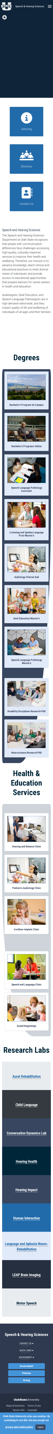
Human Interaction (26, 1218)
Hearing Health (26, 1161)
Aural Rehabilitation (26, 1076)
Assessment (26, 1366)
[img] (4, 17)
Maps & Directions (15, 1405)
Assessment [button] (26, 1357)
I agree (40, 1427)
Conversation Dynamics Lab (26, 1133)
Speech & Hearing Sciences (29, 6)
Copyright (32, 1410)
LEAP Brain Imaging (26, 1275)
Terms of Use (34, 1405)
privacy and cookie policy (19, 1427)
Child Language (27, 1105)
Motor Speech (27, 1303)
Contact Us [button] (26, 1343)
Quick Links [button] (26, 1350)
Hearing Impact (26, 1190)
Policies (26, 1373)
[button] (4, 17)
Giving (26, 1380)
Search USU (19, 1410)
